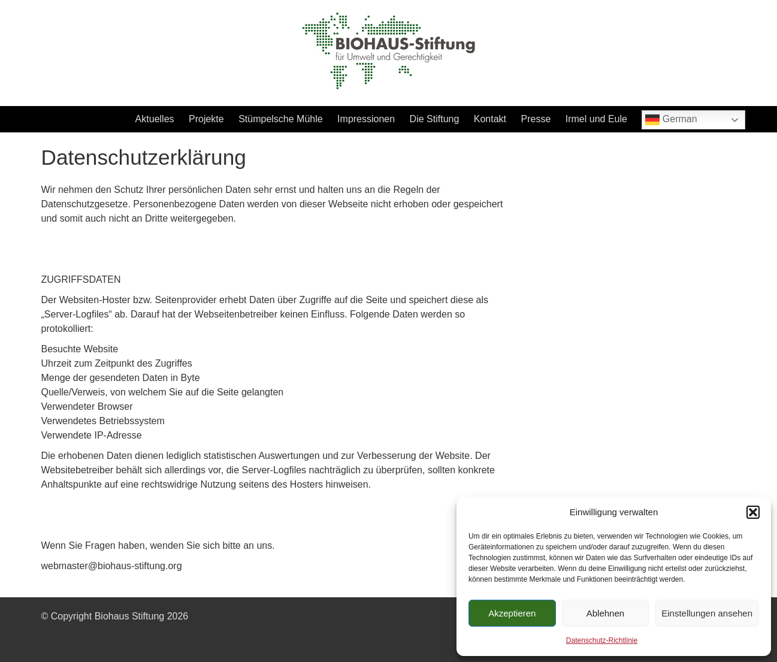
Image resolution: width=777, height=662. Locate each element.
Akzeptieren (512, 613)
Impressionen (366, 119)
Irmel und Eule (596, 119)
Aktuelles (154, 119)
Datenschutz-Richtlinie (601, 640)
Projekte (206, 119)
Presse (536, 119)
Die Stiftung (434, 119)
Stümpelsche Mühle (280, 119)
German (671, 120)
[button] (753, 512)
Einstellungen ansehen (706, 613)
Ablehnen (605, 613)
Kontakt (490, 119)
